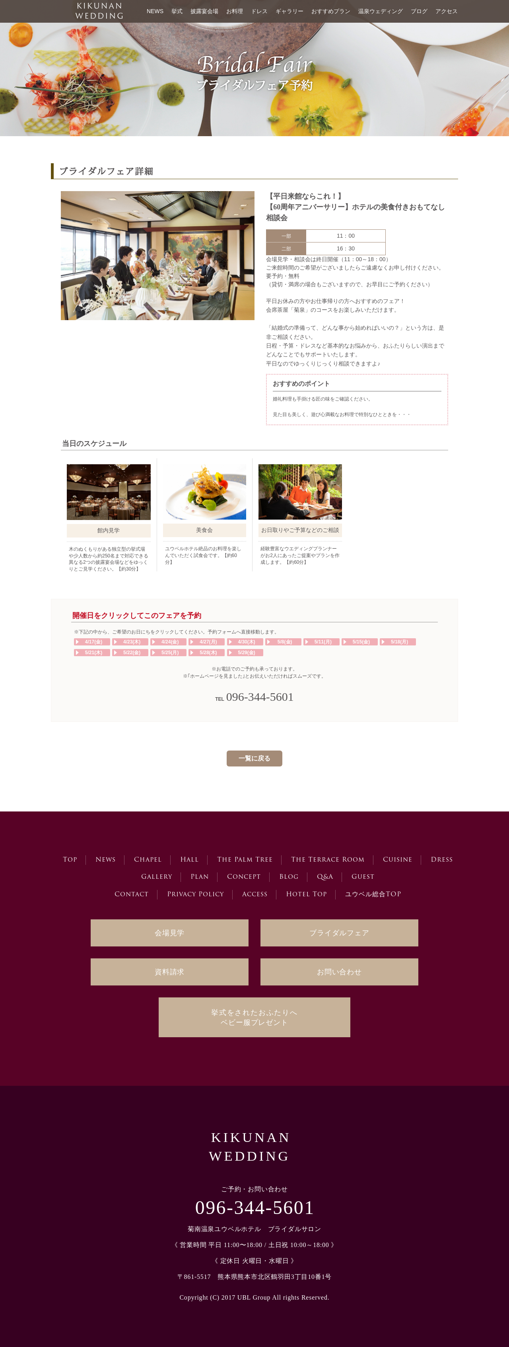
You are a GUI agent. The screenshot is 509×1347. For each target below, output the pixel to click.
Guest (363, 877)
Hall (189, 860)
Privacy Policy (195, 894)
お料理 (234, 11)
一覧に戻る (254, 758)
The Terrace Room (328, 860)
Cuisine (397, 860)
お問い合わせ (339, 972)
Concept (244, 877)
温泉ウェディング (380, 11)
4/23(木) (131, 642)
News (105, 860)
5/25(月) (170, 652)
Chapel (148, 860)
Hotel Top (306, 894)
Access (255, 894)
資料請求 (170, 972)
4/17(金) (93, 642)
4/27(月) (208, 642)
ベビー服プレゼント (254, 1017)
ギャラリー (289, 11)
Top (70, 860)
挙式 (177, 11)
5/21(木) (93, 652)
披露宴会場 (204, 11)
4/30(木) (246, 642)
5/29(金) (246, 652)
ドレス (259, 11)
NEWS (155, 11)
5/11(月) (323, 642)
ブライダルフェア (339, 933)
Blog (289, 877)
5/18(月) (399, 642)
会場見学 (170, 933)
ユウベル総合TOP (373, 894)
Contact (132, 894)
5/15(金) (361, 642)
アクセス (446, 11)
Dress (442, 860)
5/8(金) (285, 642)
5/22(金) (131, 652)
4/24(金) (170, 642)
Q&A (325, 877)
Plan (199, 877)
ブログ (419, 11)
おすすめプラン (330, 11)
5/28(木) (208, 652)
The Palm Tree (245, 860)
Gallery (156, 877)
